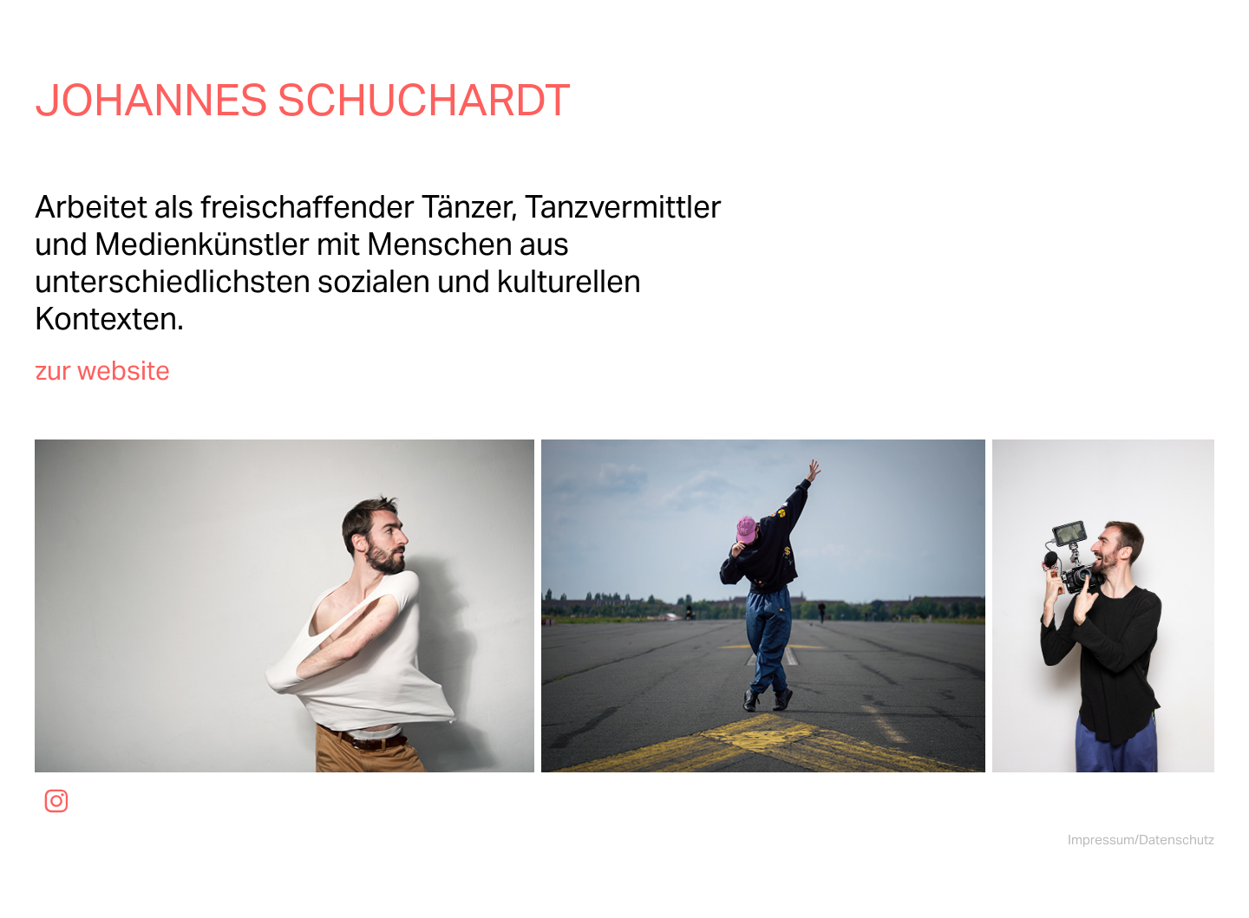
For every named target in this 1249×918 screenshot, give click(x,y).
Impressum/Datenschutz (1141, 839)
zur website (102, 370)
